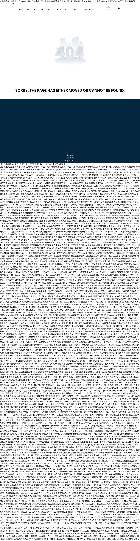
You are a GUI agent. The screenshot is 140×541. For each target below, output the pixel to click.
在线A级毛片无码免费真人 (64, 539)
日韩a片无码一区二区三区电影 (79, 526)
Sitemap (70, 153)
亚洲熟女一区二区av (24, 539)
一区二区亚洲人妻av (57, 526)
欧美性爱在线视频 (116, 534)
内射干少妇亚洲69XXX (59, 537)
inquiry (131, 7)
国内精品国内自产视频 (52, 529)
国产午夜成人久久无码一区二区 (29, 529)
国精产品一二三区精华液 (84, 529)
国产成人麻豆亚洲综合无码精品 (111, 537)
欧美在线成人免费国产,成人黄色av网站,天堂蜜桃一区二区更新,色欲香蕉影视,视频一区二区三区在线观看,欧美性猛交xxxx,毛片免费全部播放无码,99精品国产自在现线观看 (68, 1)
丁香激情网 (101, 531)
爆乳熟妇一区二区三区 (24, 526)
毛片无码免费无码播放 (88, 537)
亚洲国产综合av (113, 531)
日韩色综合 (73, 537)
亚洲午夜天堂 (67, 529)
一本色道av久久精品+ (36, 531)
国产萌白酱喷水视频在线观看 (58, 531)
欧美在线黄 (10, 539)
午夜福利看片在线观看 (124, 526)
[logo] (18, 7)
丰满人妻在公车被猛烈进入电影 (83, 531)
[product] (31, 7)
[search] (118, 7)
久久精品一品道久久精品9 (13, 534)
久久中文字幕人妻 (102, 529)
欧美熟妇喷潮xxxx (72, 534)
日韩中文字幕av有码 (56, 534)
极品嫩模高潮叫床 (41, 537)
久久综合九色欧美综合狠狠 (103, 526)
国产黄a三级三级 (41, 526)
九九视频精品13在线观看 (43, 539)
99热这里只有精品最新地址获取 (124, 529)
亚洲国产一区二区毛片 (17, 531)
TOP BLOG (70, 156)
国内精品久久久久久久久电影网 (20, 537)
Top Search (70, 158)
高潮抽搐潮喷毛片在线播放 (36, 534)
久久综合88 (103, 534)
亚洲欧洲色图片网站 (89, 534)
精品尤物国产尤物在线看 (86, 539)
